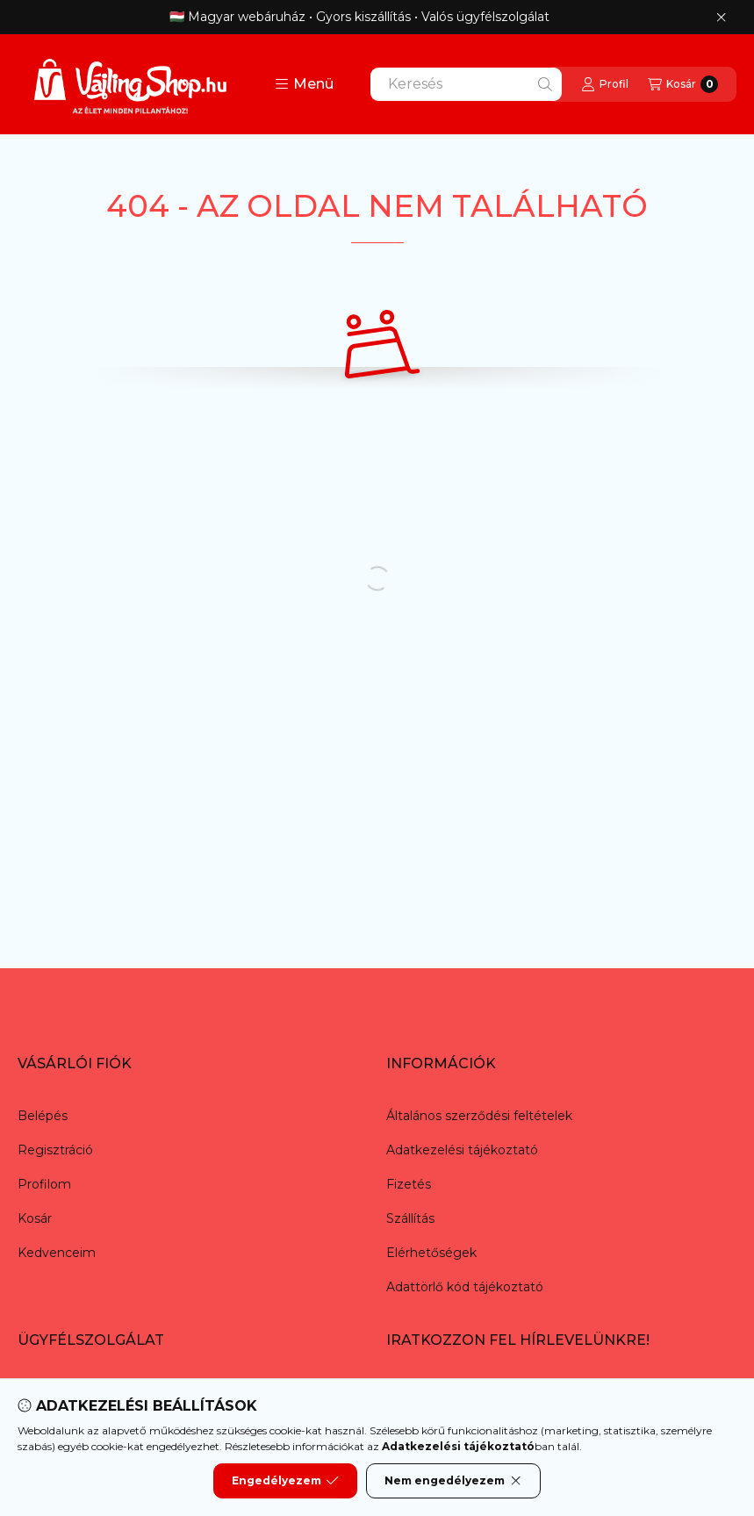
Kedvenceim (57, 1253)
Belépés (43, 1116)
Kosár (35, 1218)
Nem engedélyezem (453, 1481)
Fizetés (408, 1184)
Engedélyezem (285, 1481)
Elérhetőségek (431, 1253)
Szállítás (410, 1218)
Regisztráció (55, 1150)
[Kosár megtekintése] (683, 84)
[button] (304, 84)
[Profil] (604, 84)
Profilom (44, 1184)
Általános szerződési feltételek (479, 1116)
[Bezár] (721, 17)
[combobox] (466, 84)
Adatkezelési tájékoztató (462, 1150)
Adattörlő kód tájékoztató (464, 1287)
